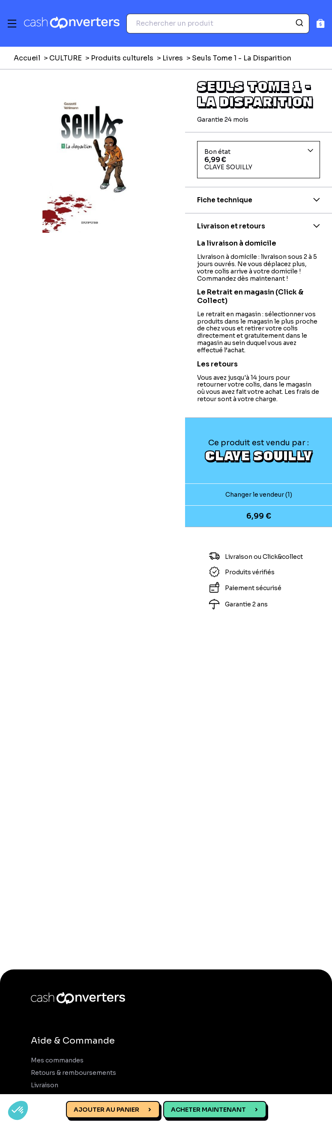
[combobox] (217, 23)
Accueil (27, 58)
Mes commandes (57, 1060)
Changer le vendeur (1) (258, 494)
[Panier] (320, 23)
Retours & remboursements (73, 1073)
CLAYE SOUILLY (258, 455)
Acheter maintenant (208, 1109)
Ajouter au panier (106, 1109)
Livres (172, 58)
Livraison (44, 1085)
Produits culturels (122, 58)
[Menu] (12, 23)
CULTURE (65, 58)
